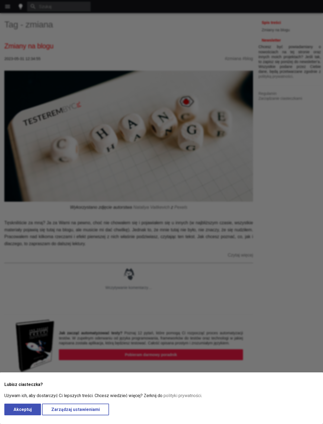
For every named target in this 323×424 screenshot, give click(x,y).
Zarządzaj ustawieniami (75, 409)
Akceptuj (23, 409)
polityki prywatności (182, 395)
